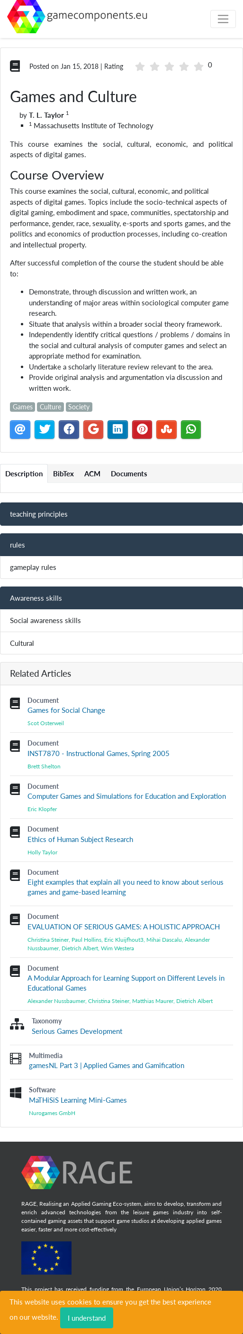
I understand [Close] (87, 1318)
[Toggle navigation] (223, 19)
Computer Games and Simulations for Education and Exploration (126, 796)
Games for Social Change (66, 710)
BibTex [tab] (63, 473)
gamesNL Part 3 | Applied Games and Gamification (106, 1065)
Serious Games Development (77, 1031)
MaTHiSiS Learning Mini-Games (78, 1100)
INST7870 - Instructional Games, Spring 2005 (98, 753)
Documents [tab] (129, 473)
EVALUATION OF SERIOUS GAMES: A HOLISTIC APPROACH (123, 926)
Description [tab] (24, 473)
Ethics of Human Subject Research (80, 839)
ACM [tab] (92, 473)
